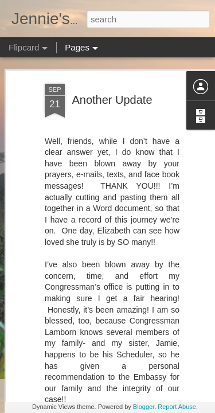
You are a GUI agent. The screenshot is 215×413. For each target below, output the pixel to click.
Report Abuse (177, 406)
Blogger (143, 406)
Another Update (112, 73)
